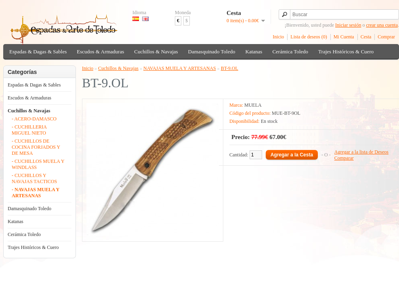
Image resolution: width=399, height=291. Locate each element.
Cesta (366, 37)
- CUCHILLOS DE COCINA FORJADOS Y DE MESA (36, 147)
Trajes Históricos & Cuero (346, 51)
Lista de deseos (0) (308, 37)
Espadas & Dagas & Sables (38, 51)
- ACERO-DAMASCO (34, 119)
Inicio (278, 37)
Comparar (344, 158)
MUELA (253, 105)
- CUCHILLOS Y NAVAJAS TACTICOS (34, 178)
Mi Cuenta (344, 37)
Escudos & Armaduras (100, 51)
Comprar (386, 37)
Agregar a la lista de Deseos (361, 152)
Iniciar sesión (348, 25)
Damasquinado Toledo (211, 51)
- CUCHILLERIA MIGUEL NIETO (29, 130)
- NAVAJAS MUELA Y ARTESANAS (35, 192)
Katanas (254, 51)
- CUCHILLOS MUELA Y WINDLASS (38, 164)
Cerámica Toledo (290, 51)
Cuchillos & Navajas (156, 51)
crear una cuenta (382, 25)
